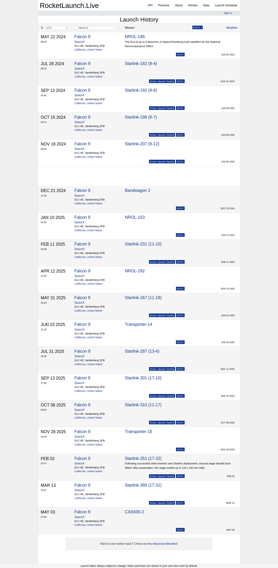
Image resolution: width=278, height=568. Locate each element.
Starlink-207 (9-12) (142, 144)
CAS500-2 (134, 512)
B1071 (180, 54)
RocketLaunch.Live (69, 5)
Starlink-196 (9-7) (141, 117)
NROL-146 (135, 36)
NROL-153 (135, 217)
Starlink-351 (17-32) (143, 458)
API (150, 5)
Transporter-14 (138, 324)
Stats (206, 5)
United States (94, 49)
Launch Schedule (226, 5)
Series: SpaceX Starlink (162, 81)
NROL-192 (135, 271)
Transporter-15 (138, 431)
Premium (164, 5)
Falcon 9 (82, 36)
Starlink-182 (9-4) (141, 63)
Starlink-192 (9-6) (141, 90)
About (179, 5)
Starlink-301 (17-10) (143, 378)
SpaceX (79, 41)
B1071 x (197, 27)
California (79, 49)
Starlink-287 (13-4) (142, 351)
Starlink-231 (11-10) (143, 244)
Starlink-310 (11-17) (143, 404)
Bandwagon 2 (137, 190)
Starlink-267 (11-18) (143, 297)
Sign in (228, 13)
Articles (192, 5)
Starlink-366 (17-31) (143, 485)
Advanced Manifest (164, 543)
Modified (231, 27)
